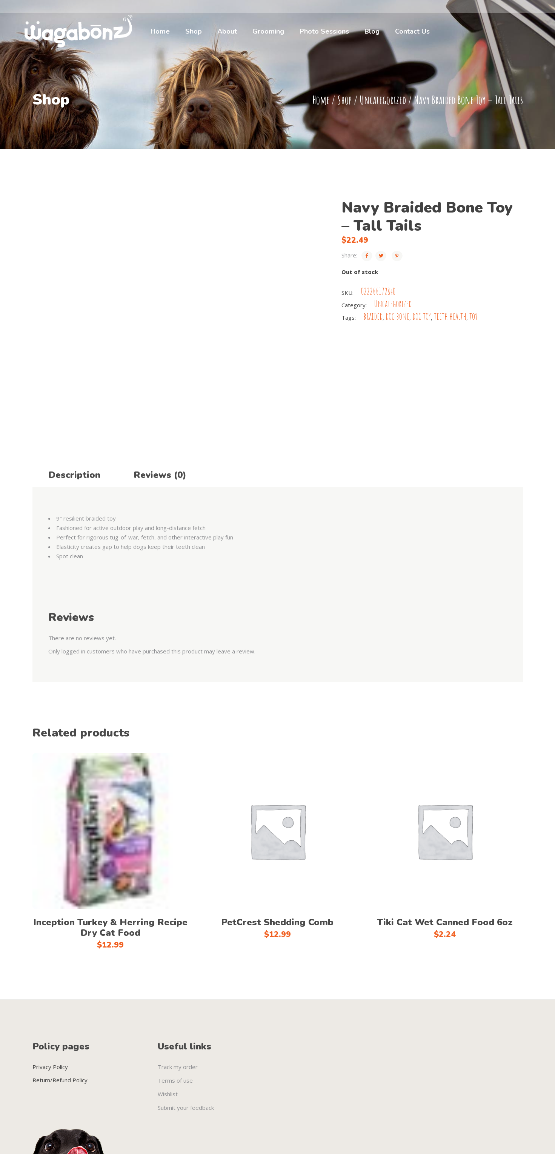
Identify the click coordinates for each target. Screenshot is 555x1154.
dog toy (421, 316)
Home (320, 100)
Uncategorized (383, 100)
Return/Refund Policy (60, 1080)
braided (373, 316)
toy (473, 316)
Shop (344, 100)
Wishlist (168, 1094)
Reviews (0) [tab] (160, 475)
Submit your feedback (186, 1107)
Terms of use (175, 1080)
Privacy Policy (50, 1067)
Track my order (178, 1067)
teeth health (450, 316)
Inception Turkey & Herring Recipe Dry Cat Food (110, 927)
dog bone (397, 316)
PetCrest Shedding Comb (277, 922)
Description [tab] (74, 475)
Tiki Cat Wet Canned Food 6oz (445, 922)
